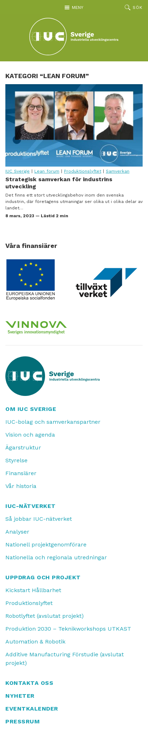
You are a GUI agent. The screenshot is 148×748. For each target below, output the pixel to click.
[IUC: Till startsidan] (74, 36)
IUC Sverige (17, 171)
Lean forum (46, 171)
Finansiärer (20, 473)
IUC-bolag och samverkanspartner (52, 421)
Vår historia (20, 486)
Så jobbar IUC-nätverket (38, 518)
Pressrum (22, 721)
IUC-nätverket (30, 506)
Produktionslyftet (82, 171)
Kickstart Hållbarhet (33, 590)
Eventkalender (31, 708)
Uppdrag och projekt (43, 577)
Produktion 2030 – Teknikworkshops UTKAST (68, 628)
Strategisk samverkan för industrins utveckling (74, 125)
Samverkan (117, 171)
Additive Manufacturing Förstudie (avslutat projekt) (64, 658)
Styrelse (16, 460)
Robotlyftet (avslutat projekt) (44, 615)
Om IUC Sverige (30, 409)
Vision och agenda (30, 434)
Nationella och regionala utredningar (56, 557)
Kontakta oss (29, 683)
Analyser (17, 531)
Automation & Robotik (35, 641)
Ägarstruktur (23, 447)
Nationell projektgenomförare (46, 544)
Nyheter (20, 695)
